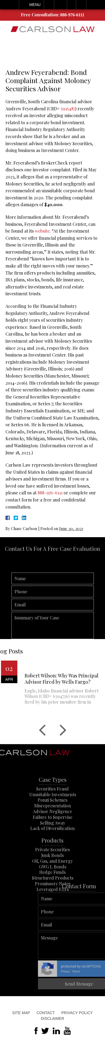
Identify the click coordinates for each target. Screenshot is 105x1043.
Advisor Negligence (52, 824)
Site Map (21, 1013)
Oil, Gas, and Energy (52, 873)
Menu (34, 4)
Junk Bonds (52, 868)
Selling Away (52, 835)
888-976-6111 (72, 15)
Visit (71, 4)
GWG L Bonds (52, 879)
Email (60, 4)
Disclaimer (52, 1018)
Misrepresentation (52, 818)
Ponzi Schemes (52, 812)
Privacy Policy (77, 1013)
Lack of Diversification (52, 841)
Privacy (86, 971)
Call (49, 4)
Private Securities (52, 862)
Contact (46, 1013)
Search (81, 4)
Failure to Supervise (52, 829)
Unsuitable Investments (52, 807)
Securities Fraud (52, 801)
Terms (97, 971)
